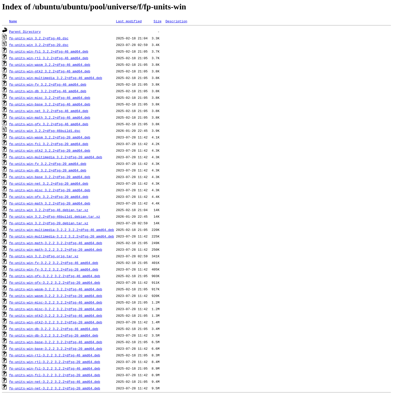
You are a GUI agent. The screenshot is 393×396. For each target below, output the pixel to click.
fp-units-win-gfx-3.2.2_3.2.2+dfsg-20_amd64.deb (54, 282)
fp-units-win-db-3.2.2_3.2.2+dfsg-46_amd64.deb (53, 328)
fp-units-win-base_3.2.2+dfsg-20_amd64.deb (49, 177)
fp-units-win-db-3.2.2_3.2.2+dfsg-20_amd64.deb (53, 335)
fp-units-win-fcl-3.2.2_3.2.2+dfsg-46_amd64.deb (54, 368)
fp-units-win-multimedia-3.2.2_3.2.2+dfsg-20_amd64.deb (61, 236)
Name (13, 21)
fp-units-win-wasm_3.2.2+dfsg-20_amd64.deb (49, 137)
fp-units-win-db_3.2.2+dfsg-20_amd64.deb (47, 170)
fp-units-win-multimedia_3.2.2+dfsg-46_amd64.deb (55, 77)
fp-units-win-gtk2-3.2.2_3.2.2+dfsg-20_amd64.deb (55, 322)
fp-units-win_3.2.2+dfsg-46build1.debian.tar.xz (54, 216)
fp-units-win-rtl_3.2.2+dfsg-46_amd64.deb (48, 58)
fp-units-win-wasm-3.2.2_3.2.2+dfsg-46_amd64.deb (55, 289)
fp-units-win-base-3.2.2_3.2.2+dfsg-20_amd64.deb (55, 348)
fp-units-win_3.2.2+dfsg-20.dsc (39, 44)
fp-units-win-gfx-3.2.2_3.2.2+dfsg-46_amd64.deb (54, 276)
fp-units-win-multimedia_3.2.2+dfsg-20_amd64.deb (55, 157)
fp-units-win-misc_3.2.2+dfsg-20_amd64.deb (49, 190)
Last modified (129, 21)
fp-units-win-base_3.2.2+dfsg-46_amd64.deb (49, 104)
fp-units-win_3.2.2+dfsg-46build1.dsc (44, 130)
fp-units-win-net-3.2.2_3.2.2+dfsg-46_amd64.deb (54, 381)
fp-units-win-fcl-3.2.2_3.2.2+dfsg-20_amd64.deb (54, 375)
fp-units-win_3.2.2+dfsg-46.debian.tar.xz (48, 210)
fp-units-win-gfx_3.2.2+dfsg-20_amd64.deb (48, 196)
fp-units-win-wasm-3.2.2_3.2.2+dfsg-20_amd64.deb (55, 295)
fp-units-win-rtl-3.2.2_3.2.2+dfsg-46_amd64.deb (54, 355)
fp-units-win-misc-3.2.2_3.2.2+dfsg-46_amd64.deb (55, 302)
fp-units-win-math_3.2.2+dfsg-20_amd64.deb (49, 203)
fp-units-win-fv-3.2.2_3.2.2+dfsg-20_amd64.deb (53, 269)
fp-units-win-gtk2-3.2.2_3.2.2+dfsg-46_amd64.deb (55, 315)
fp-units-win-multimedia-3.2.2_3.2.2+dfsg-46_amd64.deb (61, 229)
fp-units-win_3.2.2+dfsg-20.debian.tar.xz (48, 223)
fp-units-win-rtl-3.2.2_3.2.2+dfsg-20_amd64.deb (54, 361)
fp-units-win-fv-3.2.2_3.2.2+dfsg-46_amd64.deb (53, 262)
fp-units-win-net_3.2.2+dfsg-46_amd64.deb (48, 110)
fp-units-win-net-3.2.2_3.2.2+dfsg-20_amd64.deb (54, 388)
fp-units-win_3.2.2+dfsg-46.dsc (39, 38)
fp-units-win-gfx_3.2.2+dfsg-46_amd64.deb (48, 124)
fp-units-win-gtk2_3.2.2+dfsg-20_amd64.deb (49, 150)
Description (176, 21)
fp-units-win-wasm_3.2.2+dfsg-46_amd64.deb (49, 64)
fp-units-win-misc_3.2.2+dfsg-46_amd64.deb (49, 97)
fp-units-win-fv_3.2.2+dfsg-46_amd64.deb (47, 84)
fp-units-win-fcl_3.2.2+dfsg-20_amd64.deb (48, 143)
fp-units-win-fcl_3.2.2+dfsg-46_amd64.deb (48, 51)
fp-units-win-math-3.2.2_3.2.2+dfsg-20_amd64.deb (55, 249)
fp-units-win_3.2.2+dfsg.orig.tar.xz (43, 256)
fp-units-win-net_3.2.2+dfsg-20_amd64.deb (48, 183)
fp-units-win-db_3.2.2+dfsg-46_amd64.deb (47, 91)
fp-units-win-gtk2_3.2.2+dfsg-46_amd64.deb (49, 71)
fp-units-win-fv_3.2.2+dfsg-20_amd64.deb (47, 163)
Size (157, 21)
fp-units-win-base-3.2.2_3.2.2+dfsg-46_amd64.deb (55, 342)
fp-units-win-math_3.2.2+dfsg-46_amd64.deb (49, 117)
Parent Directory (25, 31)
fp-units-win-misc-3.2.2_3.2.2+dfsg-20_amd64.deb (55, 309)
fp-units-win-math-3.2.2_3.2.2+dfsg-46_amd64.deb (55, 243)
